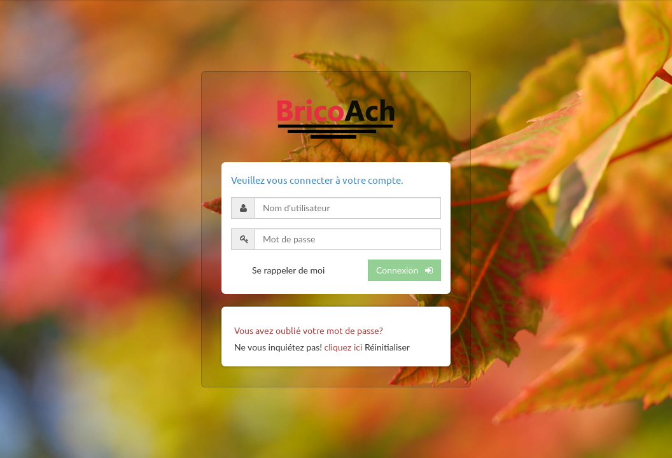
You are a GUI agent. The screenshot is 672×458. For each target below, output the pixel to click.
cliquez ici (344, 347)
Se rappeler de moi (288, 270)
